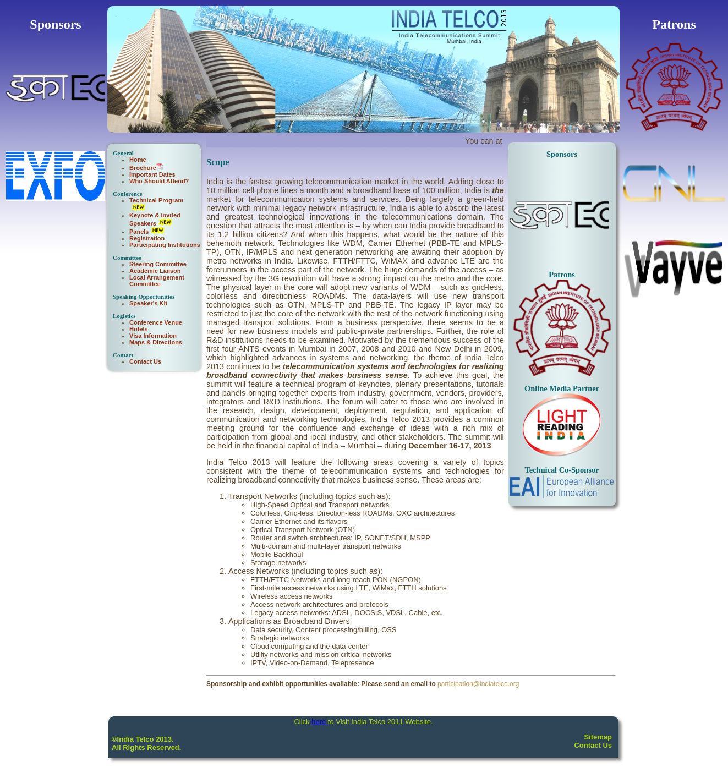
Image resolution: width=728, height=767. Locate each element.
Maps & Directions (155, 342)
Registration (147, 238)
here (319, 721)
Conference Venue (155, 322)
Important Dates (152, 174)
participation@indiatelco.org (478, 684)
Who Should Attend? (159, 181)
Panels (139, 231)
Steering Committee (158, 264)
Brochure (142, 168)
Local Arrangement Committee (156, 280)
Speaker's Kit (148, 303)
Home (137, 159)
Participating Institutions (164, 245)
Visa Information (153, 335)
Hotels (138, 329)
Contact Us (145, 361)
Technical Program (156, 200)
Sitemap (598, 737)
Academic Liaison (155, 270)
